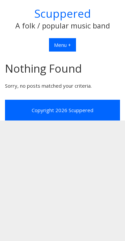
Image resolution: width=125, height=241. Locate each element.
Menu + (62, 45)
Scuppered (62, 13)
